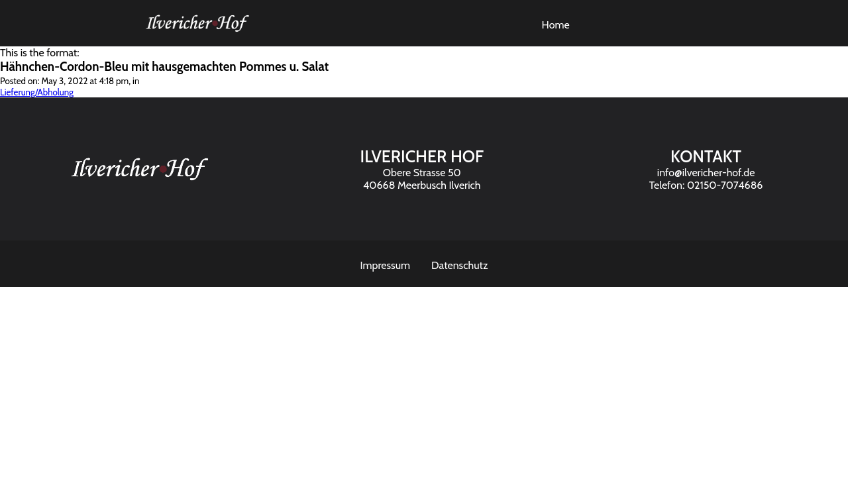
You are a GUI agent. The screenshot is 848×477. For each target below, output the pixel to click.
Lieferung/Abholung (37, 92)
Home (556, 25)
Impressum (385, 265)
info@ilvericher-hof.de (706, 172)
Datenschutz (459, 265)
